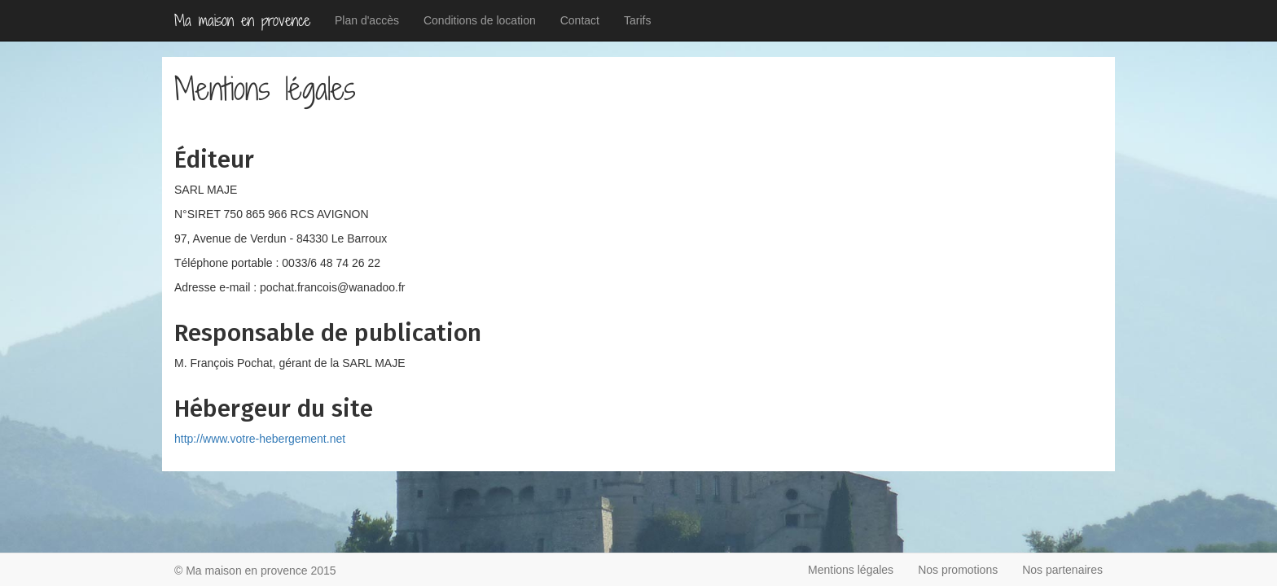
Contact (579, 20)
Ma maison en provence (242, 20)
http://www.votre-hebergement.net (259, 438)
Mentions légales (850, 569)
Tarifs (637, 20)
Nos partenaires (1062, 569)
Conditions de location (479, 20)
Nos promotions (958, 569)
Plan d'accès (367, 20)
